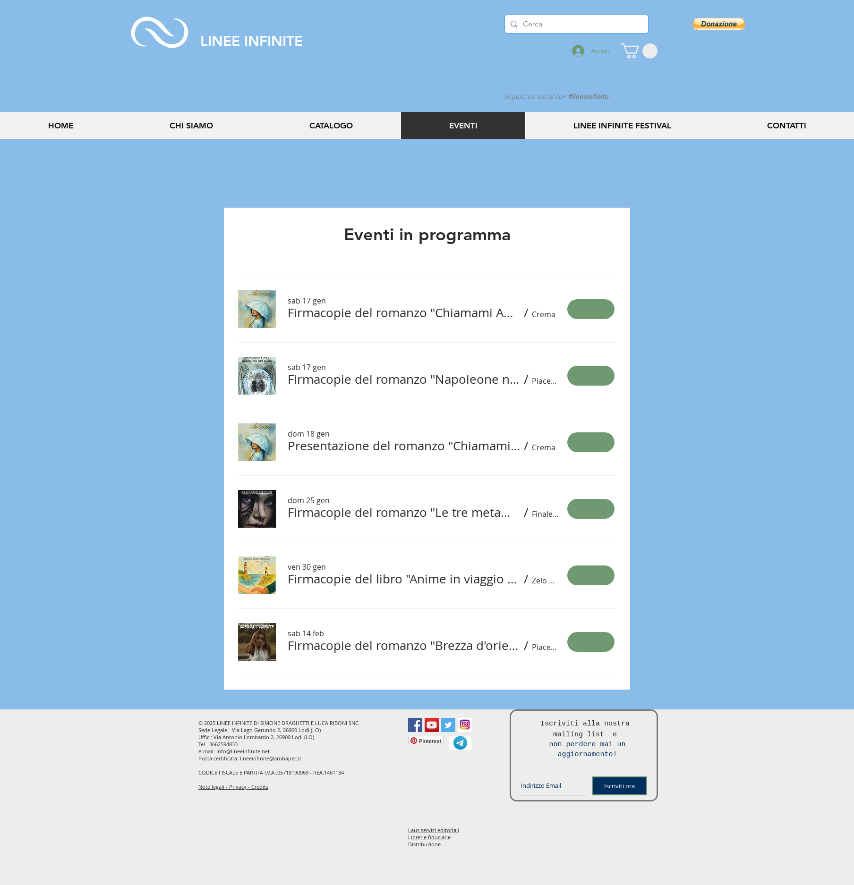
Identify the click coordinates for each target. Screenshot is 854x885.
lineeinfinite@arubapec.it (270, 758)
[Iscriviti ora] (619, 785)
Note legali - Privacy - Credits (233, 786)
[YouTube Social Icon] (432, 725)
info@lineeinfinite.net (243, 751)
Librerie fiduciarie (429, 837)
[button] (639, 51)
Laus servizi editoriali (433, 830)
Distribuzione (424, 844)
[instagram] (465, 725)
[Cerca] (575, 24)
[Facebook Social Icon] (415, 725)
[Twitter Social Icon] (448, 725)
